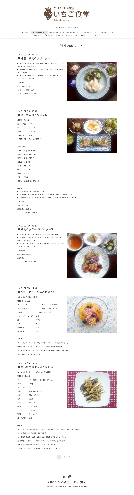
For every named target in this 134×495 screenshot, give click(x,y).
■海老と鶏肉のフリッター (34, 58)
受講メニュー (49, 35)
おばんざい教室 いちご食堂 (67, 482)
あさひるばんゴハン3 (73, 32)
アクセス (69, 35)
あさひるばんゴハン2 (90, 32)
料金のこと (60, 35)
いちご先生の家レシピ (39, 32)
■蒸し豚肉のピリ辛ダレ (32, 115)
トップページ (24, 32)
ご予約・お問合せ (94, 35)
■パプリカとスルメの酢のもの (37, 292)
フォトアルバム (79, 35)
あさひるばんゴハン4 (56, 32)
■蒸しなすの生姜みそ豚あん (35, 367)
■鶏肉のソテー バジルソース (36, 229)
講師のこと (38, 35)
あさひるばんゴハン (107, 32)
